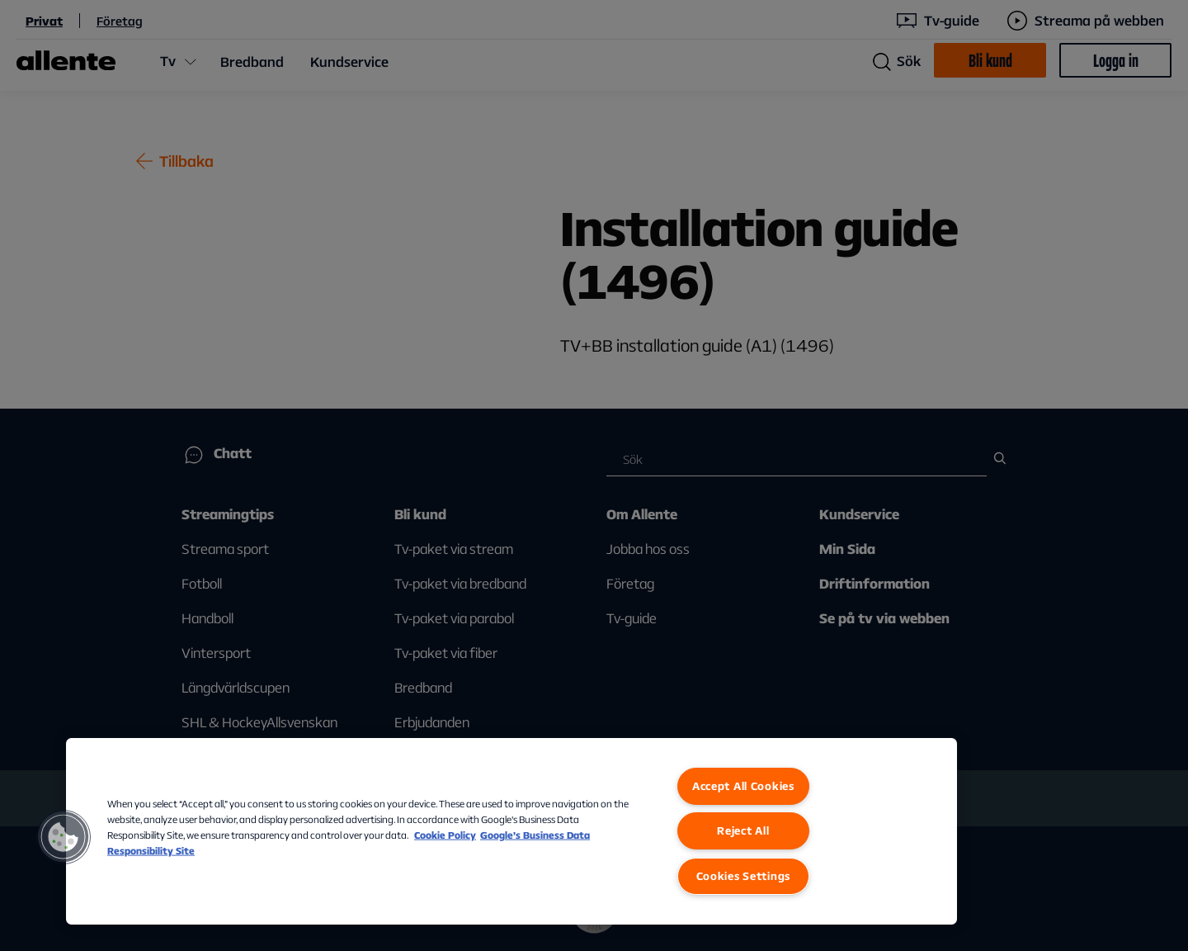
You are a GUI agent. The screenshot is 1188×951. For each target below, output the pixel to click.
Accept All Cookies (743, 785)
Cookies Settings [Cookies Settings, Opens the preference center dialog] (743, 875)
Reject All (743, 830)
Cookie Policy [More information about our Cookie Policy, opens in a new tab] (445, 835)
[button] (63, 837)
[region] (511, 831)
